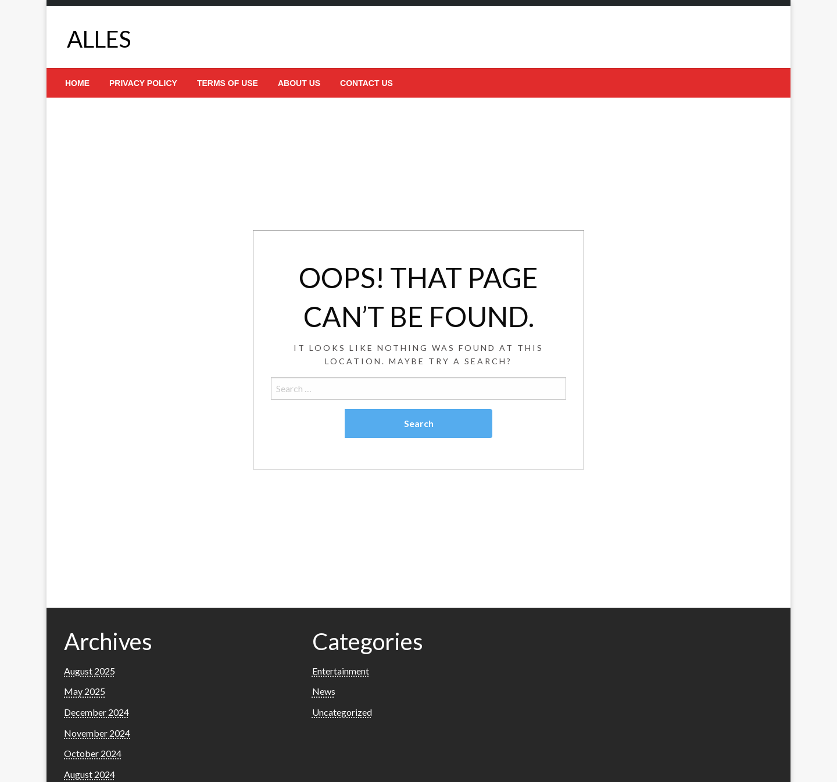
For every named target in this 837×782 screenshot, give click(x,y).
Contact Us (366, 83)
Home (77, 83)
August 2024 (89, 774)
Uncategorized (342, 712)
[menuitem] (77, 83)
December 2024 (96, 712)
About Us (299, 83)
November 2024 (97, 732)
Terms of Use (227, 83)
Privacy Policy (143, 83)
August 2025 (89, 670)
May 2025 (84, 691)
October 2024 (92, 753)
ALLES (99, 39)
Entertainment (340, 670)
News (323, 691)
